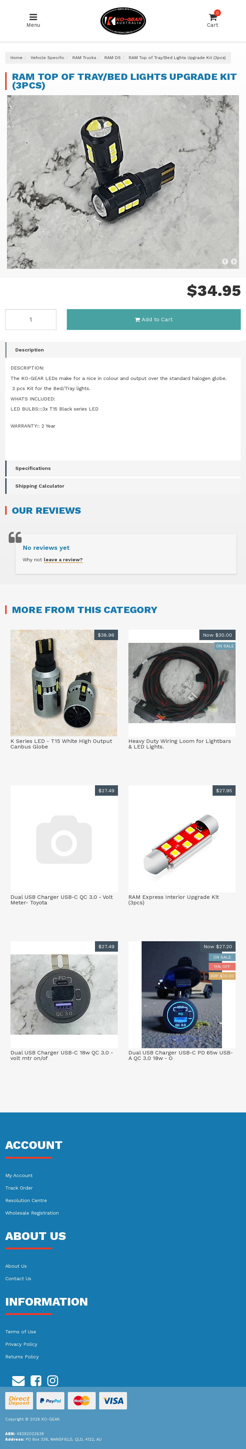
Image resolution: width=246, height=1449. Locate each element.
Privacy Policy (21, 1344)
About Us (16, 1266)
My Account (19, 1175)
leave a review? (63, 559)
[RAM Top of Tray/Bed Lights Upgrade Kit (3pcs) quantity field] (30, 319)
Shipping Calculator (39, 486)
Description (29, 350)
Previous (225, 261)
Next (233, 261)
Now (217, 635)
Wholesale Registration (32, 1213)
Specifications (33, 468)
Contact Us (18, 1278)
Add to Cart (154, 319)
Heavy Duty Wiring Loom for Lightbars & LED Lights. (179, 744)
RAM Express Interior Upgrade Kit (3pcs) (173, 900)
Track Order (19, 1188)
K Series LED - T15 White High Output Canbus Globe (61, 744)
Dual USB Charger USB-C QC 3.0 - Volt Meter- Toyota (61, 900)
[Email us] (18, 1379)
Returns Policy (22, 1356)
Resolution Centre (26, 1200)
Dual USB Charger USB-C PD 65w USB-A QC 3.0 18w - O (180, 1055)
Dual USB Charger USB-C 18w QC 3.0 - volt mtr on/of (61, 1055)
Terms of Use (20, 1331)
